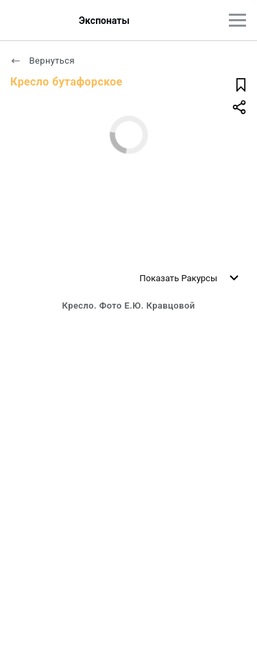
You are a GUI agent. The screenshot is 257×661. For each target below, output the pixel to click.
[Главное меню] (237, 20)
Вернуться (42, 60)
